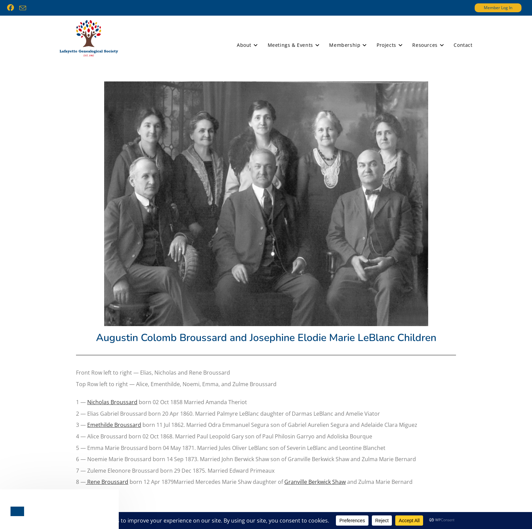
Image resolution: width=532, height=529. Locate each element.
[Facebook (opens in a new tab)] (12, 7)
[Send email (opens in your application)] (23, 8)
